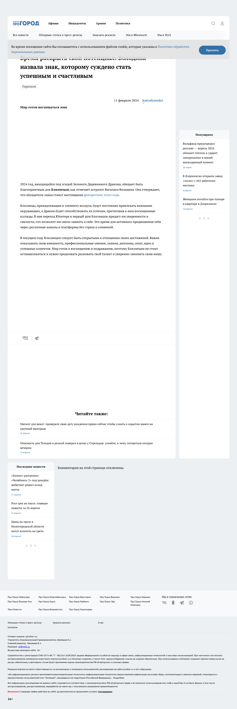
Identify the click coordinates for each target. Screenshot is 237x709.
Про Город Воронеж (110, 597)
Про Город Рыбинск (79, 601)
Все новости (20, 35)
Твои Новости (15, 609)
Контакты (13, 627)
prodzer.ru (64, 658)
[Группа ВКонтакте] (164, 602)
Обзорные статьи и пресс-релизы (60, 35)
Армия (101, 23)
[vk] (26, 338)
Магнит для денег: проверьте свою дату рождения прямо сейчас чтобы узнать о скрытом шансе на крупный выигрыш (91, 429)
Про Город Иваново (140, 597)
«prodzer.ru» (31, 636)
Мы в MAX (164, 35)
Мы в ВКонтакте (136, 35)
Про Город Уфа (107, 601)
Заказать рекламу (104, 35)
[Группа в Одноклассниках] (173, 602)
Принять (212, 50)
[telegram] (37, 338)
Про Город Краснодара (80, 609)
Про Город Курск (46, 601)
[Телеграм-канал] (182, 602)
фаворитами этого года (101, 195)
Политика (123, 23)
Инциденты (77, 23)
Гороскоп (29, 86)
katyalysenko (152, 100)
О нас (101, 622)
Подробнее (118, 677)
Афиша (53, 23)
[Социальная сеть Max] (191, 602)
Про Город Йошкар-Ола (20, 601)
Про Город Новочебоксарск (52, 597)
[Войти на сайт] (222, 23)
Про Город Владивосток (50, 609)
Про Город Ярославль (80, 597)
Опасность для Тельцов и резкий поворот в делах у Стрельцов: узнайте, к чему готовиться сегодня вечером (91, 448)
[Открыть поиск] (213, 23)
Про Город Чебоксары (19, 597)
